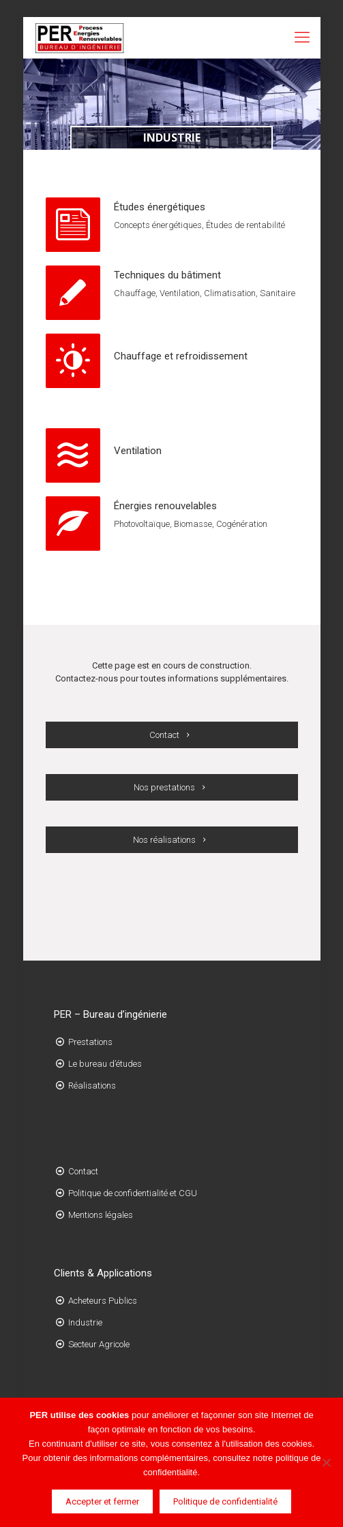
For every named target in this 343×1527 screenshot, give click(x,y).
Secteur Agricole (99, 1344)
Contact (83, 1171)
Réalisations (92, 1085)
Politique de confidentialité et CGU (132, 1193)
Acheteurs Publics (102, 1301)
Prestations (90, 1042)
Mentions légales (100, 1215)
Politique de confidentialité (225, 1501)
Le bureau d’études (105, 1064)
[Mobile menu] (302, 37)
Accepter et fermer (102, 1501)
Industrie (85, 1322)
